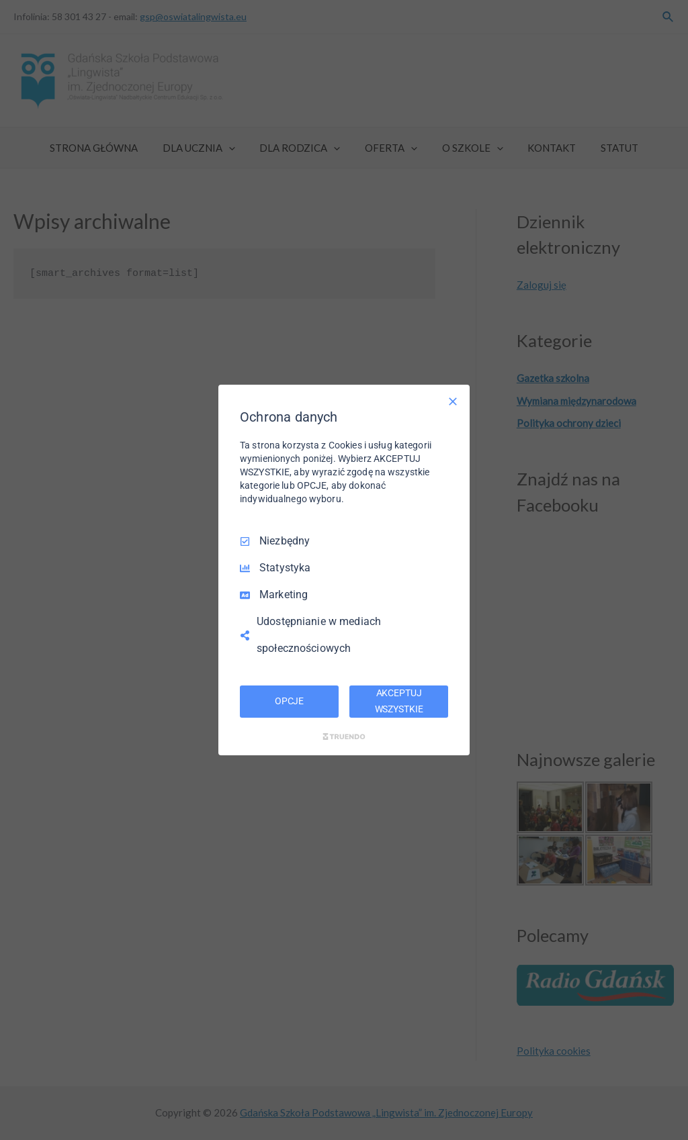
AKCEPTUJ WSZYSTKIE (399, 700)
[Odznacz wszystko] (453, 401)
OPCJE (289, 701)
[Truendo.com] (344, 736)
